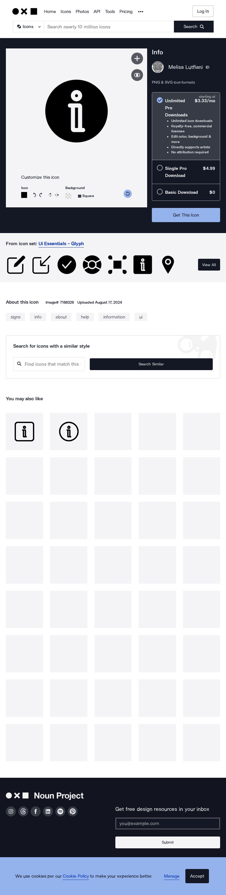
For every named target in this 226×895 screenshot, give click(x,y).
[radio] (186, 126)
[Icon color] (24, 195)
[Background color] (68, 196)
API (97, 11)
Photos (82, 11)
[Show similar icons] (137, 75)
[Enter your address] (167, 823)
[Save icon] (137, 58)
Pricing (125, 11)
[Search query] (88, 364)
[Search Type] (28, 26)
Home (50, 11)
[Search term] (109, 26)
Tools (110, 11)
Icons (66, 11)
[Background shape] (86, 196)
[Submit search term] (194, 26)
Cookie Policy (81, 884)
